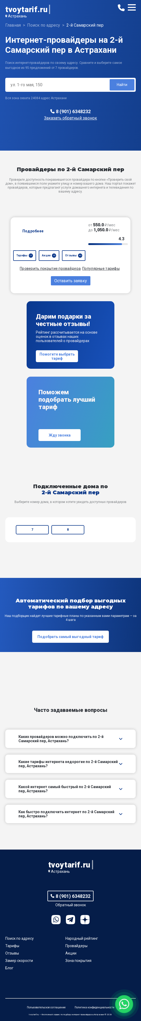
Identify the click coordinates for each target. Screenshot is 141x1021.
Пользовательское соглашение (46, 1007)
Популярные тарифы (101, 268)
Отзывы (12, 953)
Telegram (70, 919)
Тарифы (12, 946)
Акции (70, 953)
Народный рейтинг (81, 938)
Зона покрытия (78, 960)
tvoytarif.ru (26, 9)
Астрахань (17, 16)
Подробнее (33, 231)
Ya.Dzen (85, 919)
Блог (9, 968)
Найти (122, 85)
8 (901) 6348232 (73, 111)
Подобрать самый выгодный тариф (70, 637)
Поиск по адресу (19, 938)
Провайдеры (76, 946)
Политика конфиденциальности (94, 1007)
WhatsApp (56, 919)
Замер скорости (19, 960)
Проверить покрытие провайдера (50, 268)
